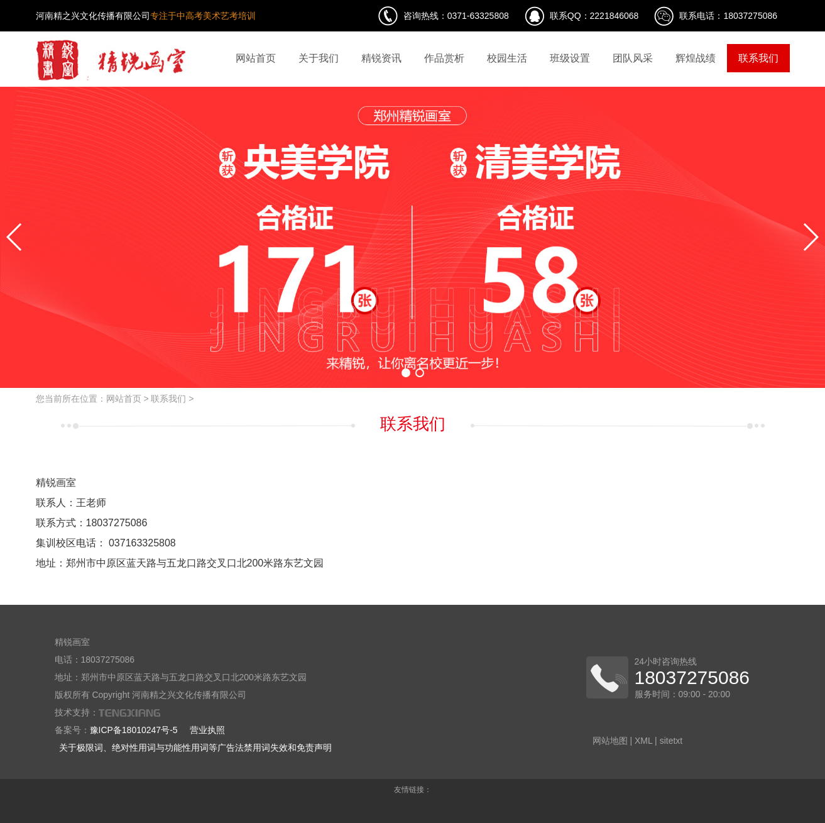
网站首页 (256, 58)
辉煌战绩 (695, 58)
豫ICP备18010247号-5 (134, 730)
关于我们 (318, 58)
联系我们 (758, 58)
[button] (406, 372)
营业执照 (207, 730)
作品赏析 (444, 58)
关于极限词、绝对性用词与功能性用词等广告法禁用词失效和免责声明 (195, 748)
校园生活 (507, 58)
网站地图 (610, 741)
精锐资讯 (381, 58)
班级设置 (570, 58)
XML (643, 741)
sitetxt (671, 741)
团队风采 (633, 58)
